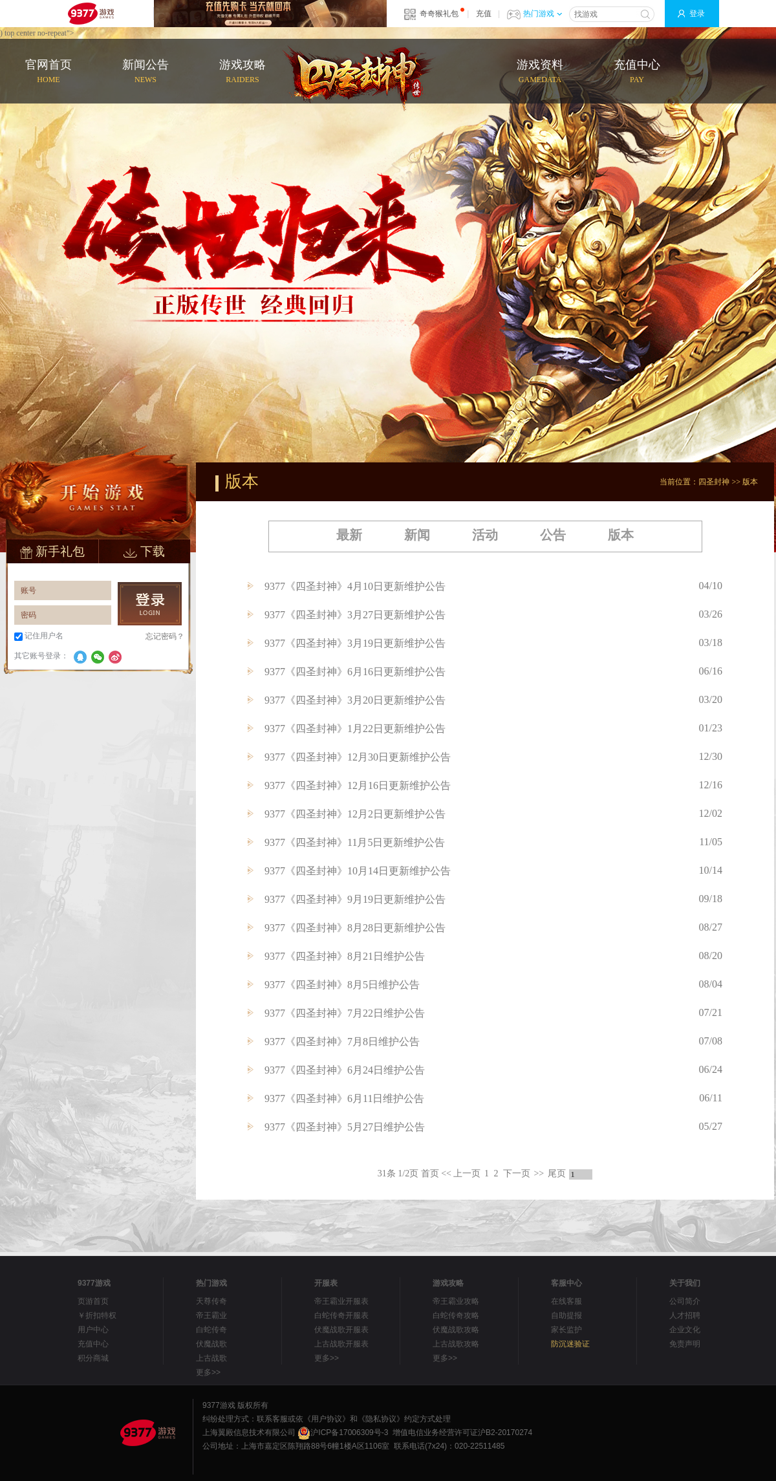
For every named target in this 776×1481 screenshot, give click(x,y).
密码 (28, 615)
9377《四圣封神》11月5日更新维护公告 (354, 842)
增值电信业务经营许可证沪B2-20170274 (462, 1432)
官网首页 (48, 72)
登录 (697, 13)
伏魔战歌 (211, 1343)
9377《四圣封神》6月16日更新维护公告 (355, 671)
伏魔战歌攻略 (456, 1329)
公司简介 (684, 1301)
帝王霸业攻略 (456, 1301)
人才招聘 (684, 1315)
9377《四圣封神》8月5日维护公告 (342, 984)
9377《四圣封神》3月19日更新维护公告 (355, 643)
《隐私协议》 (381, 1418)
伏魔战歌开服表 (341, 1329)
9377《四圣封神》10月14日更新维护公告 (357, 870)
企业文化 (684, 1329)
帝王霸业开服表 (341, 1301)
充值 (483, 13)
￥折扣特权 (97, 1315)
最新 (349, 535)
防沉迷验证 (570, 1343)
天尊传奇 (211, 1301)
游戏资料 (540, 72)
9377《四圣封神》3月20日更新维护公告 (355, 700)
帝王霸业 (211, 1315)
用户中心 (93, 1329)
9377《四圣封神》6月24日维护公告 (344, 1070)
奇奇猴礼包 (439, 13)
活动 (485, 535)
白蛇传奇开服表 (341, 1315)
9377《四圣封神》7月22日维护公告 (344, 1013)
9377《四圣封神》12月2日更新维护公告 (355, 813)
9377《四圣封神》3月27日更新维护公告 (355, 614)
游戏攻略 (242, 72)
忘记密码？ (165, 636)
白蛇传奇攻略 (456, 1315)
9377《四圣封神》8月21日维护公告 (344, 956)
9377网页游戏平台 (90, 13)
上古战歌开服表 (341, 1343)
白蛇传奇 (211, 1329)
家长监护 (566, 1329)
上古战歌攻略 (456, 1343)
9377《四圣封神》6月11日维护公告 (344, 1098)
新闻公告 (145, 72)
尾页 (557, 1173)
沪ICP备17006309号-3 (342, 1432)
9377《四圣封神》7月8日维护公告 (342, 1041)
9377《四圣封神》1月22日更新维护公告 (355, 728)
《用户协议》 (326, 1418)
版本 (750, 481)
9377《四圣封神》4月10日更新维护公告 (355, 586)
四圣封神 (713, 481)
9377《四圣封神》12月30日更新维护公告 (357, 756)
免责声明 (684, 1343)
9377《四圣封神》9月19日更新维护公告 (355, 899)
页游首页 (93, 1301)
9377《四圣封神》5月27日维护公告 (344, 1126)
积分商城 (93, 1358)
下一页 (516, 1173)
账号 (28, 590)
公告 (553, 535)
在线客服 (566, 1301)
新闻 (417, 535)
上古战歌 (211, 1358)
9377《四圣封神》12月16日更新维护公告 (357, 785)
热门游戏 (542, 13)
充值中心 (637, 72)
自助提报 (566, 1315)
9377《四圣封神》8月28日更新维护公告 (355, 927)
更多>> (208, 1372)
